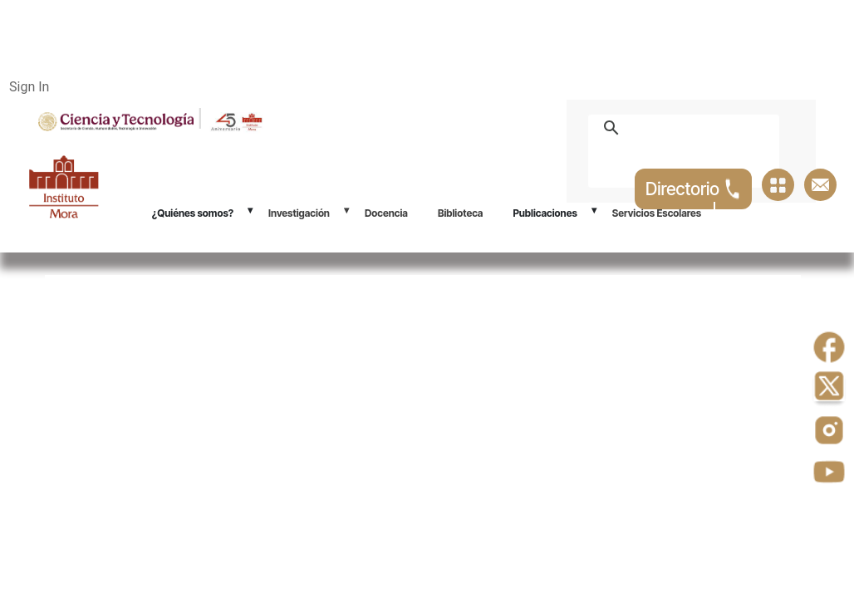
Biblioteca (460, 213)
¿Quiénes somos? (192, 213)
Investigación (299, 213)
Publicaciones (545, 213)
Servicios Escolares (656, 213)
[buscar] (703, 128)
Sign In (29, 87)
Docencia (386, 213)
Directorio (693, 189)
